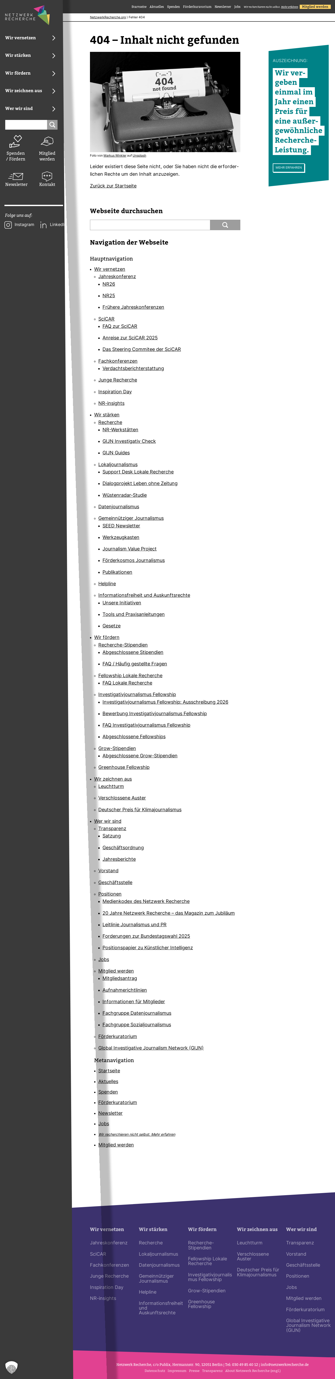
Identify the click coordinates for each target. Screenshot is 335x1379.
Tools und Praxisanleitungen (134, 614)
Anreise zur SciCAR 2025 (130, 338)
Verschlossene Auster (122, 798)
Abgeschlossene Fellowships (134, 737)
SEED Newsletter (121, 526)
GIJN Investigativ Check (129, 441)
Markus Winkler (115, 155)
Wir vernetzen (109, 269)
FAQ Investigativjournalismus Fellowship (146, 725)
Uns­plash (139, 155)
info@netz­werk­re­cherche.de (285, 1365)
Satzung (112, 836)
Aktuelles (157, 7)
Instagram (24, 225)
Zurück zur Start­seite (113, 186)
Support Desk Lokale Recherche (138, 472)
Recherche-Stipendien (123, 645)
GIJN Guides (116, 453)
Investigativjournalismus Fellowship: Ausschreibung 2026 (165, 702)
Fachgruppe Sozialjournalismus (137, 1025)
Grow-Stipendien (117, 748)
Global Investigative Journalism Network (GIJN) (151, 1048)
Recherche (110, 422)
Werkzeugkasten (121, 537)
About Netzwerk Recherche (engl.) (253, 1371)
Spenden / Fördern (15, 156)
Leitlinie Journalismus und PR (135, 925)
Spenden (173, 7)
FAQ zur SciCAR (120, 326)
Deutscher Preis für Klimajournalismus (139, 810)
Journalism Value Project (130, 549)
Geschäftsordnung (123, 848)
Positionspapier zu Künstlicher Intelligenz (148, 948)
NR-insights (111, 403)
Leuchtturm (111, 786)
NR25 (109, 296)
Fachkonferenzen (118, 361)
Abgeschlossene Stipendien (133, 652)
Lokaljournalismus (118, 464)
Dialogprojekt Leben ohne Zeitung (140, 484)
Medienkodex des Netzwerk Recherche (146, 902)
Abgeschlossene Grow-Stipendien (140, 756)
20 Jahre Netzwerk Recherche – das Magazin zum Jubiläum (169, 913)
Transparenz (112, 828)
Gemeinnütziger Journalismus (131, 518)
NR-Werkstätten (120, 430)
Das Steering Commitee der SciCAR (142, 349)
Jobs (237, 7)
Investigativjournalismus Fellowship (137, 695)
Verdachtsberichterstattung (133, 368)
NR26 (109, 284)
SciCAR (106, 319)
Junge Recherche (117, 380)
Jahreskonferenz (117, 277)
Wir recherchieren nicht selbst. (271, 7)
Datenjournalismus (118, 507)
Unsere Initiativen (122, 603)
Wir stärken (107, 415)
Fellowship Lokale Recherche (130, 676)
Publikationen (117, 572)
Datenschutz (155, 1371)
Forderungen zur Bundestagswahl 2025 (146, 936)
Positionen (110, 894)
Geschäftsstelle (115, 882)
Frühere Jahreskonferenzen (133, 307)
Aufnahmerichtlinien (125, 990)
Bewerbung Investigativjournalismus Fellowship (155, 713)
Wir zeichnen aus (113, 779)
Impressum (177, 1371)
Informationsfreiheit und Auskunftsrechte (144, 595)
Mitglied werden (47, 156)
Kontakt (47, 184)
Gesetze (112, 626)
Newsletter (15, 184)
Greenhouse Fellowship (124, 767)
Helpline (107, 584)
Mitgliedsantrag (120, 979)
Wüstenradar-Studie (125, 495)
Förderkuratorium (197, 7)
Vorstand (108, 871)
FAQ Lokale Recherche (127, 683)
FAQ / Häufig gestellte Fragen (135, 664)
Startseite (139, 7)
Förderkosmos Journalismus (134, 561)
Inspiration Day (115, 392)
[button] (11, 1367)
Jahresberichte (119, 859)
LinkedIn (58, 225)
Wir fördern (107, 638)
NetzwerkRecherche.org (108, 17)
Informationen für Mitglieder (134, 1002)
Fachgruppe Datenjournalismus (137, 1013)
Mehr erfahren (289, 167)
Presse (194, 1371)
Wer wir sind (107, 821)
